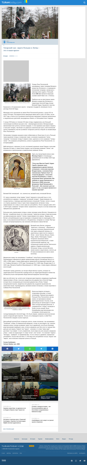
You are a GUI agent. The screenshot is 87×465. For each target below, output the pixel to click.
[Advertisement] (16, 71)
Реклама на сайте (72, 453)
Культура (24, 439)
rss (21, 453)
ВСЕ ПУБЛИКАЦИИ (8, 429)
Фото (57, 439)
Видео (64, 439)
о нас (3, 453)
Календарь (82, 453)
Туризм (40, 439)
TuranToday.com (12, 2)
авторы (9, 453)
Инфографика (49, 439)
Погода (71, 439)
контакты (15, 453)
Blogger (83, 449)
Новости (16, 439)
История (32, 439)
